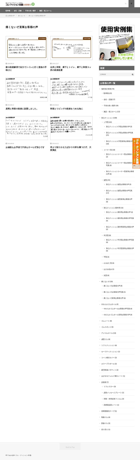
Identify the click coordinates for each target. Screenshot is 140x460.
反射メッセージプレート (113, 392)
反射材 (103, 382)
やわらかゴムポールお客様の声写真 (117, 309)
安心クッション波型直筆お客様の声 (119, 200)
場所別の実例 (106, 91)
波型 (105, 181)
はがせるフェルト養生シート (112, 376)
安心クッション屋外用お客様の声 (118, 213)
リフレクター (109, 386)
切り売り (104, 429)
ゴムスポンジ (106, 327)
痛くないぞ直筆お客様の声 (113, 299)
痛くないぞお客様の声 (112, 286)
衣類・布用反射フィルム (113, 399)
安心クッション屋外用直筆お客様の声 (120, 228)
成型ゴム (104, 339)
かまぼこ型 (108, 264)
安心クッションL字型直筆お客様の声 (119, 143)
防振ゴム (104, 423)
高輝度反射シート (110, 405)
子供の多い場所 (31, 12)
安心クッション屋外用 (112, 209)
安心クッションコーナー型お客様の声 (120, 156)
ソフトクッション (107, 346)
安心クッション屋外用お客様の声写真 (120, 219)
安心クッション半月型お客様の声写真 (120, 241)
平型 (105, 258)
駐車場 (8, 12)
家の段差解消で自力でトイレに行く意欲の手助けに (26, 71)
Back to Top (70, 446)
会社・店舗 (18, 12)
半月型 (106, 236)
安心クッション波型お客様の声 (117, 186)
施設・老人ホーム (47, 12)
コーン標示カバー (107, 358)
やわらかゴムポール (108, 305)
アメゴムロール (107, 333)
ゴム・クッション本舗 (23, 455)
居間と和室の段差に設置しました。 (23, 111)
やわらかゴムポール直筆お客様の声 (117, 315)
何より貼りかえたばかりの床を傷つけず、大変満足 (70, 151)
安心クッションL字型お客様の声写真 (119, 134)
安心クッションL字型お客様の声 (118, 128)
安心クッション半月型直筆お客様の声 (120, 249)
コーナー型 (108, 151)
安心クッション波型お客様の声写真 (119, 192)
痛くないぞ (105, 282)
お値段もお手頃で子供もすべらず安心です (26, 149)
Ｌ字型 (106, 124)
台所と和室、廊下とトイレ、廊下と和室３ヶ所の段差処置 (70, 71)
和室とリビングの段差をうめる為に (67, 111)
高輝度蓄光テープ (107, 411)
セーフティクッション (109, 352)
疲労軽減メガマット (108, 370)
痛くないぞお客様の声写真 (113, 293)
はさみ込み (108, 270)
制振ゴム (104, 417)
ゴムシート (105, 321)
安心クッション (107, 120)
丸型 (105, 276)
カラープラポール (107, 364)
